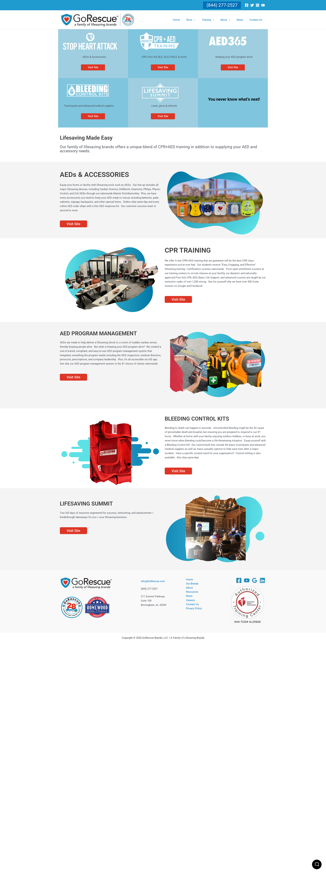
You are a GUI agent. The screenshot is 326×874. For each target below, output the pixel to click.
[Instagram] (257, 5)
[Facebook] (246, 5)
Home (188, 579)
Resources (191, 592)
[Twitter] (252, 5)
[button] (222, 5)
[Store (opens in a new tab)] (196, 20)
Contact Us (191, 604)
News (188, 596)
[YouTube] (247, 580)
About (188, 587)
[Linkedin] (262, 580)
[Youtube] (263, 5)
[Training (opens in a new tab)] (212, 20)
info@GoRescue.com (153, 581)
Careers (189, 600)
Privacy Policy (193, 609)
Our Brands (191, 583)
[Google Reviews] (254, 580)
